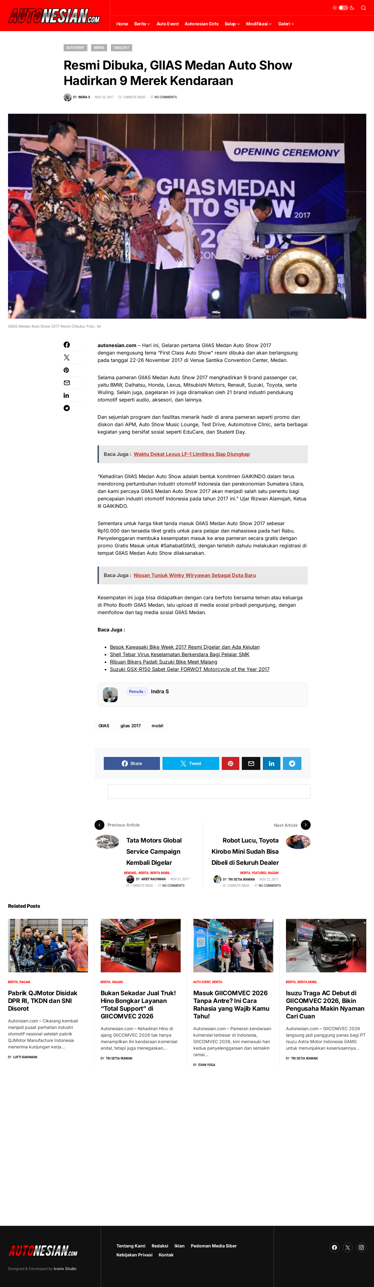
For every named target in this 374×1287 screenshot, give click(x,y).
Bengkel (130, 873)
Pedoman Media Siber (214, 1245)
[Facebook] (334, 1247)
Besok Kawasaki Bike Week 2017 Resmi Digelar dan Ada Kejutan (185, 647)
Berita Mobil (160, 873)
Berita (99, 47)
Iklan (179, 1245)
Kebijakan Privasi (134, 1254)
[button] (343, 8)
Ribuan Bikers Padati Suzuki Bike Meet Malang (163, 662)
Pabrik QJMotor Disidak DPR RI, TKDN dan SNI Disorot (43, 1000)
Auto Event (75, 47)
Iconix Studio (65, 1268)
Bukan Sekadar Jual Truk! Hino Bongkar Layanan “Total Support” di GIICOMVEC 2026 (138, 1004)
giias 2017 (130, 725)
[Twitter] (348, 1247)
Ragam (273, 873)
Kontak (166, 1254)
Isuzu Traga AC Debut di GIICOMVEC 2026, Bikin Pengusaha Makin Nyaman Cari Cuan (325, 1004)
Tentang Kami (130, 1245)
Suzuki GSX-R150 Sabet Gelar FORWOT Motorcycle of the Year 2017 (190, 669)
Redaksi (160, 1245)
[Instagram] (361, 1247)
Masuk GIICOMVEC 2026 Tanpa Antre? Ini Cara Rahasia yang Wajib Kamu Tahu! (231, 1004)
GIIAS (104, 725)
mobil (157, 725)
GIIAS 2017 (121, 47)
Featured (259, 873)
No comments (166, 97)
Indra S (160, 691)
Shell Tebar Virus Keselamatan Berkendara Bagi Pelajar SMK (180, 654)
